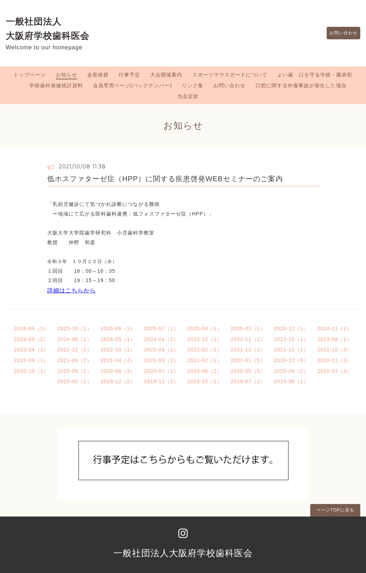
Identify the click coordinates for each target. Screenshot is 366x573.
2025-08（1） (118, 328)
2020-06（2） (204, 371)
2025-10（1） (74, 328)
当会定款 (188, 96)
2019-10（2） (204, 381)
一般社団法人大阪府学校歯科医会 (183, 553)
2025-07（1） (161, 328)
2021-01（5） (248, 360)
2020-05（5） (248, 371)
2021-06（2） (74, 360)
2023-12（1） (204, 339)
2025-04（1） (204, 328)
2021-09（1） (31, 360)
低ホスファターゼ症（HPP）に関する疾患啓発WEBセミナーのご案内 (165, 179)
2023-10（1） (291, 339)
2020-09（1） (74, 371)
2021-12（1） (248, 349)
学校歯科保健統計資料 (56, 85)
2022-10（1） (118, 349)
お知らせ (66, 75)
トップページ (30, 75)
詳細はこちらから (71, 290)
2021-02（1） (204, 360)
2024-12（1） (291, 328)
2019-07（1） (248, 381)
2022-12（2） (74, 349)
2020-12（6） (291, 360)
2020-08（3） (118, 371)
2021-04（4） (118, 360)
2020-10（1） (31, 371)
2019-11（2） (161, 381)
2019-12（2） (118, 381)
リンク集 (192, 85)
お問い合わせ (340, 33)
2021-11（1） (291, 349)
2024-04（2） (161, 339)
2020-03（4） (334, 371)
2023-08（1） (334, 339)
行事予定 (129, 75)
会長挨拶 (98, 75)
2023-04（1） (31, 349)
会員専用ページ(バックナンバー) (132, 85)
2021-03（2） (161, 360)
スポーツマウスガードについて (229, 75)
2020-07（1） (161, 371)
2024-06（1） (74, 339)
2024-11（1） (334, 328)
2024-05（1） (118, 339)
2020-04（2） (291, 371)
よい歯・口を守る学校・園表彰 (314, 75)
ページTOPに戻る (335, 510)
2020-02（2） (74, 381)
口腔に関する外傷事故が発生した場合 (301, 85)
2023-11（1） (248, 339)
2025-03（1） (248, 328)
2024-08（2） (31, 339)
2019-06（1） (291, 381)
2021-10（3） (334, 349)
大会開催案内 (166, 75)
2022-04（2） (161, 349)
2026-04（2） (31, 328)
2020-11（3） (334, 360)
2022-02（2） (204, 349)
